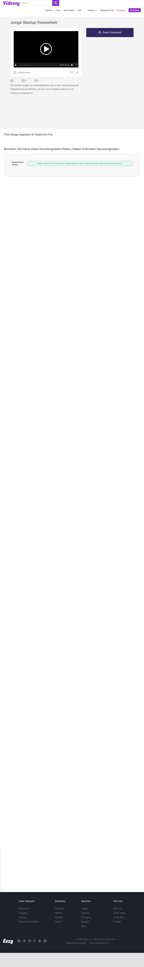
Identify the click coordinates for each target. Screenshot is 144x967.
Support (58, 917)
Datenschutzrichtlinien (99, 943)
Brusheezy (24, 908)
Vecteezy (23, 913)
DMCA (58, 921)
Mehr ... (85, 926)
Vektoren (49, 10)
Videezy (23, 917)
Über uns (117, 908)
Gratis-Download (112, 32)
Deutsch (85, 921)
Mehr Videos (69, 10)
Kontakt (117, 921)
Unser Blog (118, 917)
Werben (58, 913)
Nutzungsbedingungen (76, 943)
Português (86, 917)
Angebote (59, 908)
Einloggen (121, 10)
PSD (79, 10)
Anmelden (134, 10)
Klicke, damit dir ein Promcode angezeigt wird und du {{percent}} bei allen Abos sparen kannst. (80, 163)
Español (85, 913)
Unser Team (119, 913)
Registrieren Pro (107, 10)
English (84, 908)
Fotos (58, 10)
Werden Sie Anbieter (29, 921)
